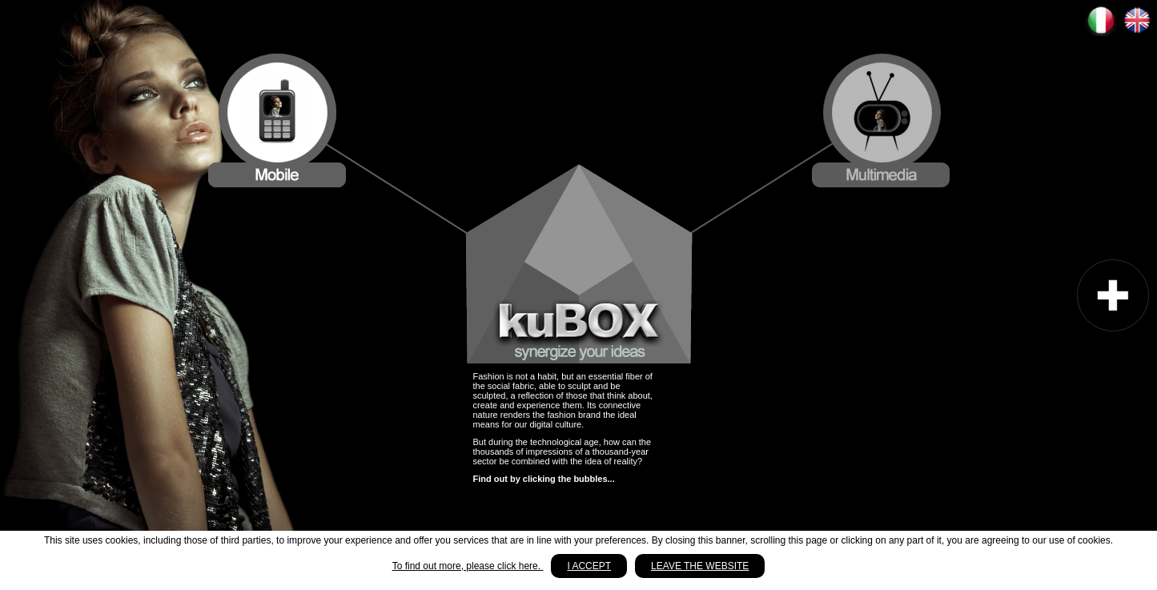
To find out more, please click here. (468, 566)
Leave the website (700, 566)
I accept (589, 566)
